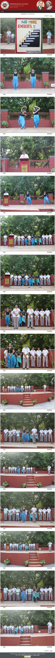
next (51, 15)
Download (49, 54)
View (4, 54)
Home (2, 11)
